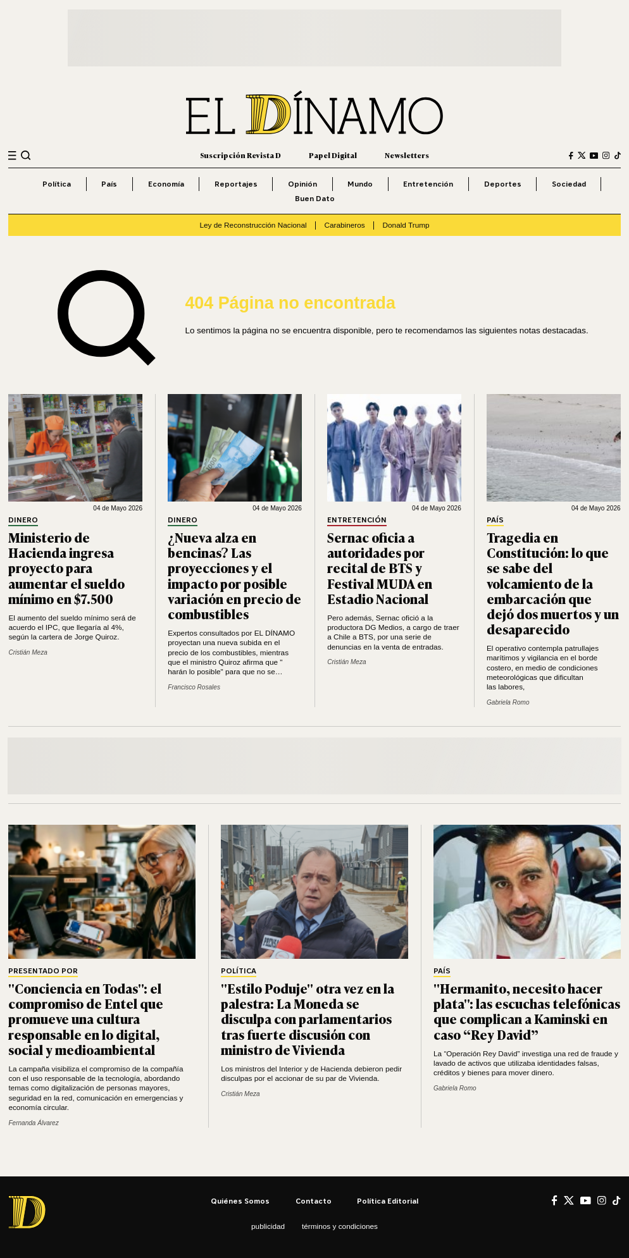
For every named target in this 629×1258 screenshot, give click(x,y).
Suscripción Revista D (240, 155)
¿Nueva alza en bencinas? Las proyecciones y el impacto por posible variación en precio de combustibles (234, 575)
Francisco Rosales (194, 687)
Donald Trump (405, 225)
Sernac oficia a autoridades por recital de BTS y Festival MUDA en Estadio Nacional (379, 567)
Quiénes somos (240, 1201)
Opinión (302, 183)
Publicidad (268, 1226)
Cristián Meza (27, 652)
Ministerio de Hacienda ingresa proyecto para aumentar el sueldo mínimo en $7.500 (66, 567)
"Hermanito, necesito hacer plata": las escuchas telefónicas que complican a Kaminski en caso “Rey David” (526, 1010)
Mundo (360, 183)
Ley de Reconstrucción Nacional (252, 225)
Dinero (23, 520)
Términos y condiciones (340, 1226)
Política (56, 183)
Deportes (502, 183)
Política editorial (387, 1201)
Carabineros (344, 225)
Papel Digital (333, 155)
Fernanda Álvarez (33, 1122)
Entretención (428, 183)
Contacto (314, 1201)
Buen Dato (315, 198)
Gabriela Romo (508, 702)
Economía (166, 183)
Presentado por (43, 971)
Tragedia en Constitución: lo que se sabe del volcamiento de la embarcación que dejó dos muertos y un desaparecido (553, 582)
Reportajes (236, 183)
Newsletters (407, 155)
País (109, 183)
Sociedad (569, 183)
